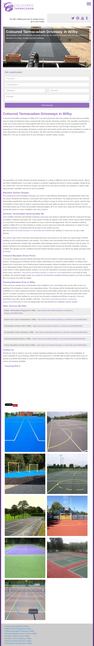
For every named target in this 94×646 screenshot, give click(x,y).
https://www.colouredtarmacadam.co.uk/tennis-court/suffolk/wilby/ (62, 319)
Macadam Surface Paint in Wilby (16, 636)
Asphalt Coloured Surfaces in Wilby (17, 641)
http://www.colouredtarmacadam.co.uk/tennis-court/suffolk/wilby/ (46, 273)
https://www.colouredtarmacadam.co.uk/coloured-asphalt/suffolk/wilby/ (59, 339)
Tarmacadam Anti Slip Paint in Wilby (18, 643)
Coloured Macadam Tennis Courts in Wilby (20, 634)
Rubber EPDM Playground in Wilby (17, 629)
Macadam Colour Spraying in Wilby (17, 638)
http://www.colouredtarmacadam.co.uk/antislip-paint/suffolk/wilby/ (30, 230)
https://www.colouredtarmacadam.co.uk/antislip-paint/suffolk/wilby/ (62, 345)
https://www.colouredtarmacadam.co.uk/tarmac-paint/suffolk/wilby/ (58, 326)
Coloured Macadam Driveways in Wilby (19, 631)
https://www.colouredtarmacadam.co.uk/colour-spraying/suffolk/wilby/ (61, 332)
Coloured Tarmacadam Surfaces (16, 626)
